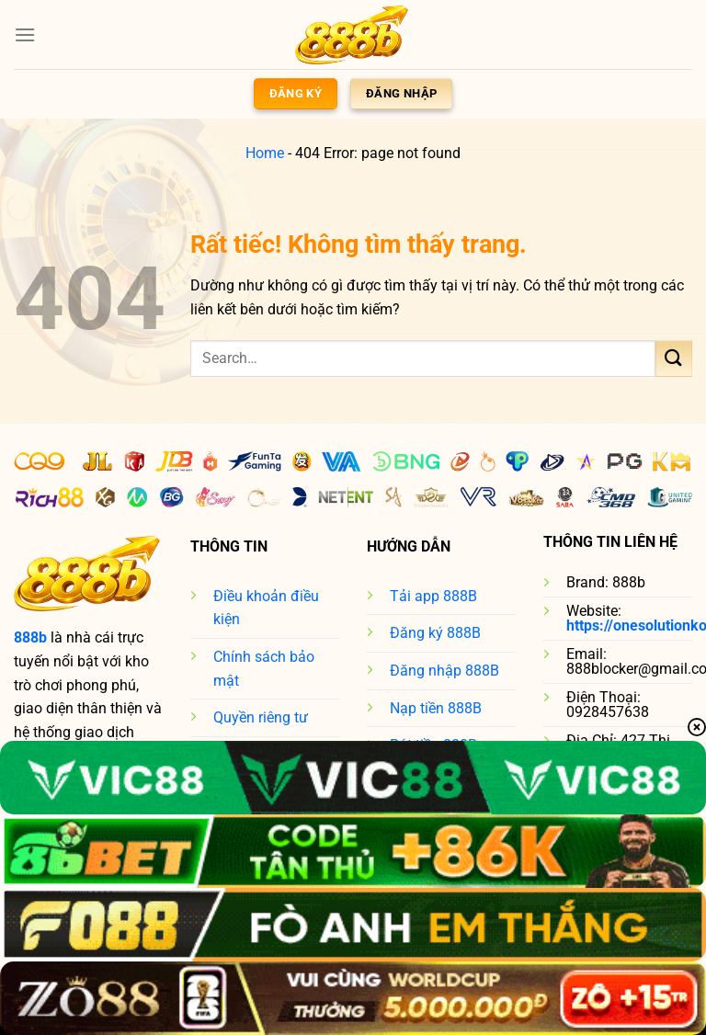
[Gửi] (673, 358)
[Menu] (25, 34)
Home (264, 153)
